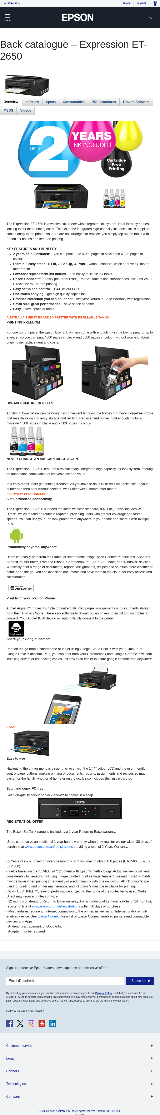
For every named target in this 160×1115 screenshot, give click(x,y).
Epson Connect (49, 916)
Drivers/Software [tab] (136, 102)
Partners (12, 1071)
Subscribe (138, 981)
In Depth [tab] (32, 102)
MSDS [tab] (8, 110)
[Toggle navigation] (7, 17)
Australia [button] (11, 3)
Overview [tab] (11, 102)
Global (142, 3)
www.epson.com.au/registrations (49, 846)
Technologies (16, 1084)
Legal (10, 1058)
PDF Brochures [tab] (104, 102)
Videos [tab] (25, 110)
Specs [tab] (51, 102)
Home (126, 3)
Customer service (19, 1045)
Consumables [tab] (74, 102)
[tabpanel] (80, 527)
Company (13, 1096)
